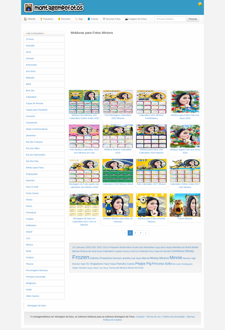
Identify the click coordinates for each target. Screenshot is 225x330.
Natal (28, 251)
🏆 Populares (46, 19)
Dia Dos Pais (32, 161)
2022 (99, 247)
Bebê (28, 84)
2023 (105, 247)
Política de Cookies (112, 320)
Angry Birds (160, 247)
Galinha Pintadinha (101, 258)
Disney (189, 251)
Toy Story (103, 268)
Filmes (29, 199)
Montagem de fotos (36, 305)
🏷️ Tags (79, 19)
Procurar (193, 19)
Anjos (169, 247)
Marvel (145, 258)
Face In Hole (32, 187)
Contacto (140, 316)
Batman (76, 251)
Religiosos (31, 283)
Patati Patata (110, 264)
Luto (28, 238)
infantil (29, 232)
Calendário (31, 97)
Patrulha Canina (126, 263)
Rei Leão (176, 264)
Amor (28, 52)
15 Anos (30, 39)
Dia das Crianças (34, 142)
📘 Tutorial (93, 19)
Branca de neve (88, 251)
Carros (134, 251)
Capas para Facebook (37, 110)
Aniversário (31, 65)
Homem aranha (121, 258)
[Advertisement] (135, 64)
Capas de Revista (34, 103)
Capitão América (122, 251)
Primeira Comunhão (35, 276)
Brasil (99, 251)
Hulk (133, 258)
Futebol (29, 219)
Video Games (32, 296)
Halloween (31, 225)
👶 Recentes (64, 19)
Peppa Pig (143, 263)
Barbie (195, 247)
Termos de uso (153, 316)
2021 (93, 247)
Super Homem (79, 268)
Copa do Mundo (162, 251)
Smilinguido (187, 264)
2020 (88, 247)
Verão (29, 289)
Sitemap (191, 316)
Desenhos (31, 135)
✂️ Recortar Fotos (111, 19)
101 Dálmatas (78, 247)
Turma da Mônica (118, 267)
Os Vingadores (94, 263)
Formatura (31, 212)
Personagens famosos (37, 270)
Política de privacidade (174, 316)
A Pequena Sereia (117, 247)
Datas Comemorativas (37, 129)
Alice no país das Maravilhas (140, 247)
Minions (164, 258)
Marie (138, 258)
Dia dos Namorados (35, 154)
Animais (30, 58)
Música (29, 244)
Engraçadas (32, 174)
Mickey (154, 258)
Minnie (176, 257)
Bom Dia (30, 90)
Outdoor (30, 257)
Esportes (30, 180)
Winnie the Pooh (135, 268)
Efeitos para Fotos (35, 167)
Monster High (189, 258)
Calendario (108, 251)
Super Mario (93, 268)
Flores (29, 206)
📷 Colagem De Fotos (136, 19)
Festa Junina (32, 193)
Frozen (80, 257)
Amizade (30, 45)
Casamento (31, 122)
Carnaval (30, 116)
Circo (151, 251)
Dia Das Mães (33, 148)
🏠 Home (29, 19)
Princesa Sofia (162, 263)
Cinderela (143, 251)
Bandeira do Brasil (182, 247)
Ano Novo (30, 71)
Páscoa (29, 264)
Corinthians (178, 251)
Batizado (30, 77)
